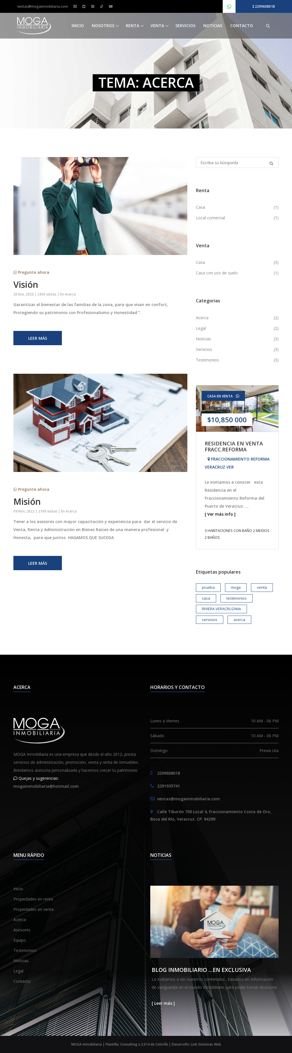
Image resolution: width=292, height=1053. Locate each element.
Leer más (37, 338)
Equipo (19, 940)
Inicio (78, 25)
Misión (27, 501)
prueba (208, 587)
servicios (209, 619)
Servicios (185, 25)
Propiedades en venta (33, 909)
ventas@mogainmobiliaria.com (42, 6)
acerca (239, 619)
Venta (157, 25)
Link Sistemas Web (206, 1044)
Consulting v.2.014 (135, 1044)
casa (206, 598)
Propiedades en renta (33, 899)
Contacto (241, 25)
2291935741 (168, 786)
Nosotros (103, 25)
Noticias (212, 25)
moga (236, 587)
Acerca (70, 294)
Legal (18, 971)
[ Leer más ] (163, 1003)
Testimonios (24, 950)
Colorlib (161, 1044)
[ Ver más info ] (220, 514)
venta (262, 587)
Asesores (22, 930)
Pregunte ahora (31, 272)
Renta (132, 25)
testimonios (236, 598)
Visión (25, 284)
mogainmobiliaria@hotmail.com (46, 786)
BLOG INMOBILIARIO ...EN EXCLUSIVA (201, 970)
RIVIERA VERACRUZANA (221, 608)
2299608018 (264, 6)
